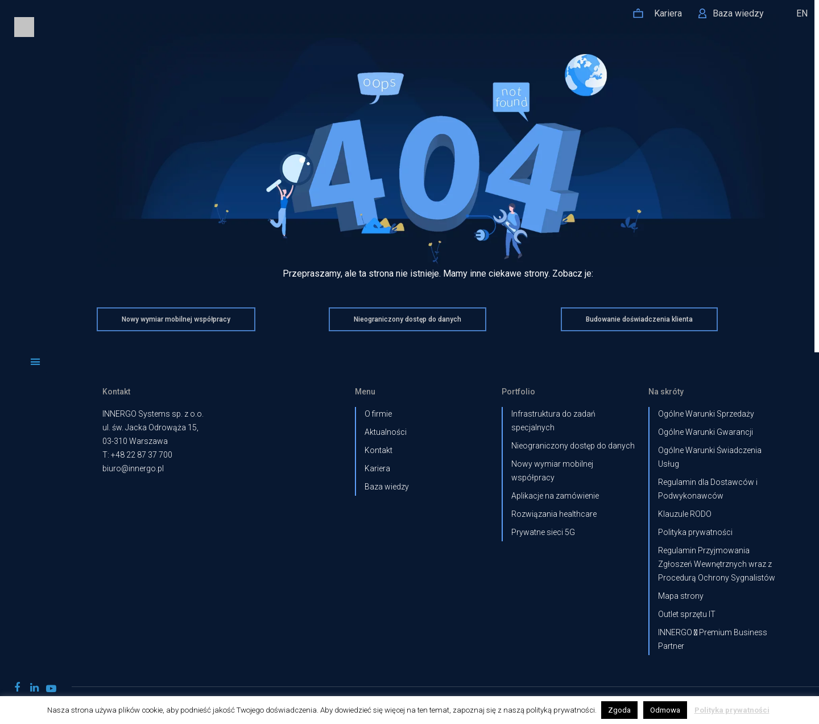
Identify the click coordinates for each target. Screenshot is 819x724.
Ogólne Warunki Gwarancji (705, 432)
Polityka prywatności (695, 532)
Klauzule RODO (685, 514)
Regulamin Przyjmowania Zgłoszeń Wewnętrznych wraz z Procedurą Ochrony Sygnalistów (716, 564)
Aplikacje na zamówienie (555, 495)
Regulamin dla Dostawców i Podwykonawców (708, 489)
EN (802, 13)
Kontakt (378, 450)
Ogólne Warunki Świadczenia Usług (710, 457)
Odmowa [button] (665, 710)
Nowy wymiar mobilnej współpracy (552, 470)
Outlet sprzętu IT (686, 614)
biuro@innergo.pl (133, 468)
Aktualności (386, 432)
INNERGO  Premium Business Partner (712, 639)
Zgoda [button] (619, 710)
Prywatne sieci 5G (543, 532)
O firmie (378, 413)
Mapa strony (681, 595)
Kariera (377, 468)
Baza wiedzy (387, 486)
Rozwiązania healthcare (554, 514)
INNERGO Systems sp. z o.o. (153, 413)
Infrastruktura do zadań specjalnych (553, 420)
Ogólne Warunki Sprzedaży (706, 413)
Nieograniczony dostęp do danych (573, 445)
